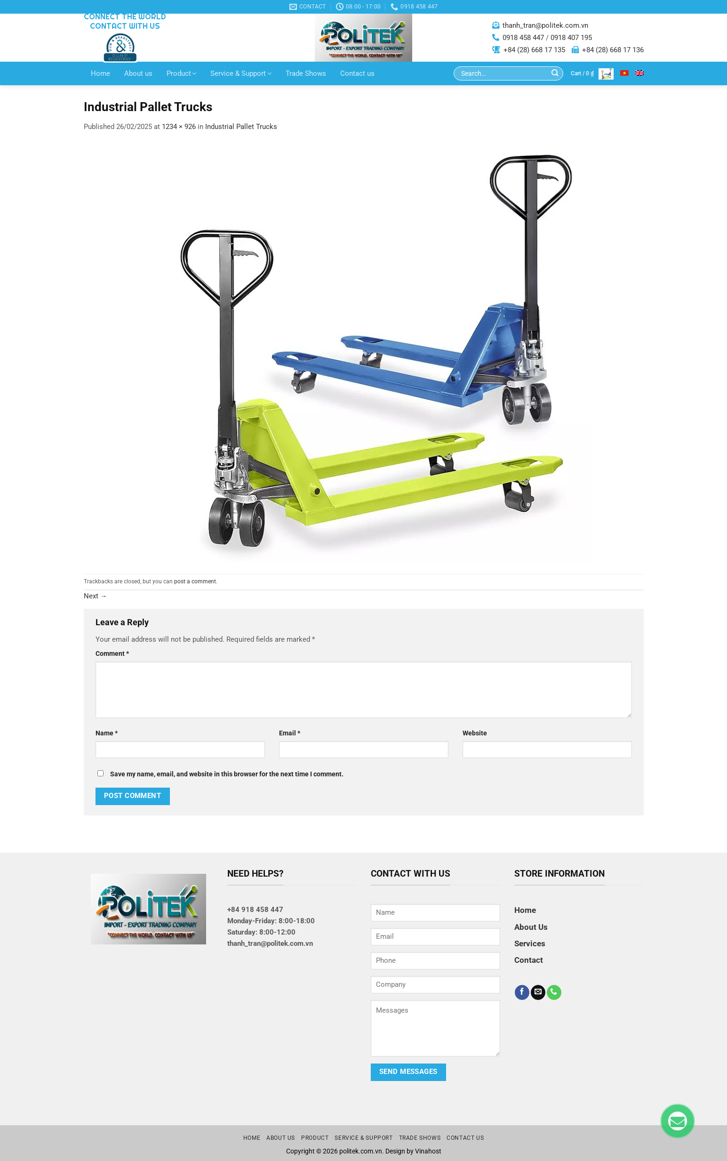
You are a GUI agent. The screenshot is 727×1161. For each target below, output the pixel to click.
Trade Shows (306, 73)
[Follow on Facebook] (522, 992)
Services (529, 943)
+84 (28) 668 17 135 (534, 50)
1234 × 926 (179, 126)
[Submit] (555, 73)
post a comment (195, 581)
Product (182, 73)
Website (475, 733)
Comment (112, 653)
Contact (528, 960)
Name (107, 733)
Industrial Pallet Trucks (241, 126)
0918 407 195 (571, 37)
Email (289, 733)
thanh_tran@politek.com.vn (545, 25)
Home (100, 73)
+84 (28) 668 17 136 (613, 50)
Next (95, 596)
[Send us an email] (538, 992)
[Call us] (554, 992)
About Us (531, 927)
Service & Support (241, 73)
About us (138, 73)
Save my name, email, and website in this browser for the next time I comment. (227, 774)
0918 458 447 (523, 37)
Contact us (357, 73)
